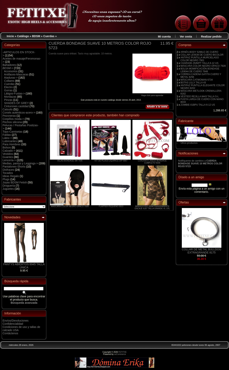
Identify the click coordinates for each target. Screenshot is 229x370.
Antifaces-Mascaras (16, 74)
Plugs (6, 179)
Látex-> (7, 138)
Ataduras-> (11, 77)
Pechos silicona (12, 122)
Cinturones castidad (16, 106)
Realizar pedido (211, 36)
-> (8, 68)
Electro (8, 87)
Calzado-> (9, 150)
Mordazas (10, 96)
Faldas (7, 134)
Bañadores (9, 64)
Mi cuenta (164, 36)
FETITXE (122, 352)
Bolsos (7, 147)
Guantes (8, 157)
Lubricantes (10, 141)
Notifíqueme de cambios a (200, 163)
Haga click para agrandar (152, 94)
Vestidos (8, 153)
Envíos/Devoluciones (16, 320)
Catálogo (23, 36)
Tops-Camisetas (12, 131)
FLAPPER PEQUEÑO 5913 (111, 206)
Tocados (8, 172)
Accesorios (10, 71)
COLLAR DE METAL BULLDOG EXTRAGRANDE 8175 (201, 251)
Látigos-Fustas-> (14, 93)
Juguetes (8, 188)
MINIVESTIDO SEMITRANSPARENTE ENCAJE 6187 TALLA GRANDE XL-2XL (152, 207)
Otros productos (189, 143)
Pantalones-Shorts (14, 166)
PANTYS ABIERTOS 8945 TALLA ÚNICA (24, 266)
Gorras (8, 90)
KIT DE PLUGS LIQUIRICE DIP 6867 (111, 161)
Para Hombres (11, 144)
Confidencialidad (13, 323)
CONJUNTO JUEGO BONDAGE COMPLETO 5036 (152, 162)
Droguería (9, 185)
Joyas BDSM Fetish (15, 182)
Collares (9, 80)
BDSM (36, 36)
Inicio (10, 36)
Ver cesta (186, 36)
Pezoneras (9, 115)
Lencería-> (9, 160)
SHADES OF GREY (16, 103)
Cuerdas (48, 36)
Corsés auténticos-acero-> (19, 112)
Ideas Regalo (11, 176)
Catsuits (8, 109)
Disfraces (8, 169)
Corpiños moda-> (13, 118)
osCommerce (120, 354)
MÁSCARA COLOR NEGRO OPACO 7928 (70, 206)
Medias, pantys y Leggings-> (20, 163)
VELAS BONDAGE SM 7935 (69, 161)
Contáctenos (10, 333)
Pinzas (8, 99)
